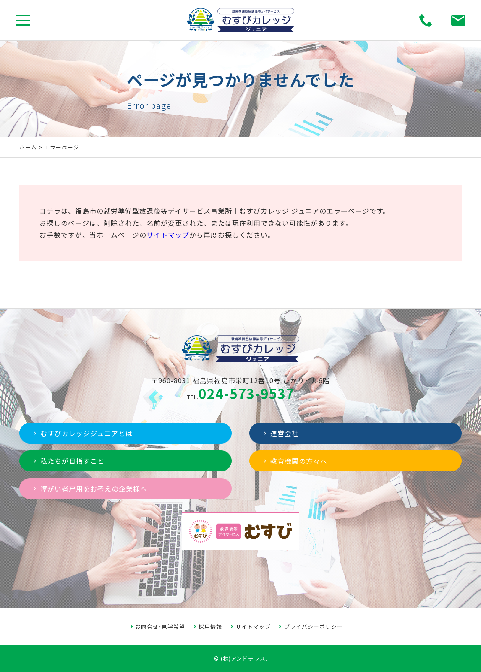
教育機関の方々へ (294, 461)
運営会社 (280, 433)
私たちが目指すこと (68, 461)
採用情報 (210, 626)
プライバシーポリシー (313, 626)
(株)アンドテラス (243, 658)
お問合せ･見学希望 (160, 626)
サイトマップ (167, 235)
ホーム (28, 147)
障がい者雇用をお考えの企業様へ (89, 489)
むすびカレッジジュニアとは (82, 433)
